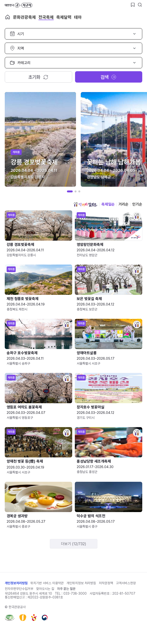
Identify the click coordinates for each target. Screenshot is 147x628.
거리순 (123, 204)
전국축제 (46, 17)
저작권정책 (106, 583)
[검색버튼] (140, 4)
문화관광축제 (24, 17)
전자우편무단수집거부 (19, 589)
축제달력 (63, 17)
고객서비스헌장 (126, 583)
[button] (70, 191)
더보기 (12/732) (73, 544)
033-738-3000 (75, 593)
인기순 (137, 204)
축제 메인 (7, 17)
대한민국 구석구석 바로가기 (18, 5)
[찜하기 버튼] (132, 4)
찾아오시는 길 (45, 589)
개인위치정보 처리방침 (81, 583)
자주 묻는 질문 (66, 589)
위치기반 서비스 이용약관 (47, 583)
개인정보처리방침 (16, 583)
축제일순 (108, 204)
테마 (78, 17)
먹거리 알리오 (85, 204)
